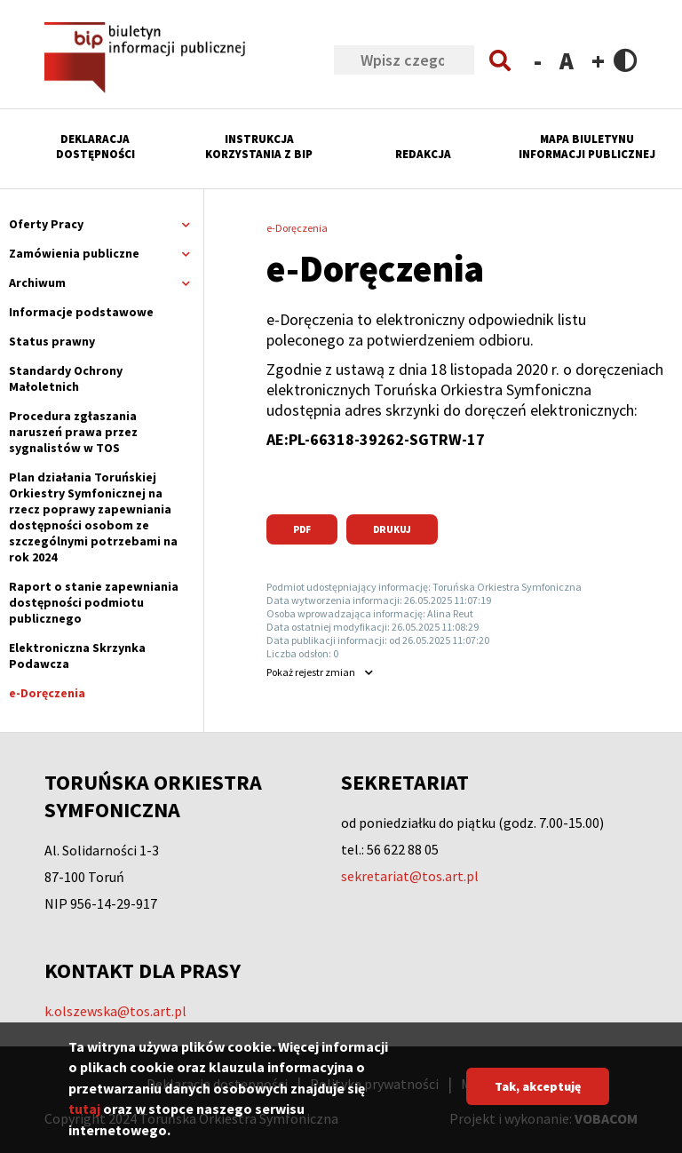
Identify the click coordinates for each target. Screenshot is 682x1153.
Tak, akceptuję (538, 1099)
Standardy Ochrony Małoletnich (66, 378)
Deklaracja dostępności (95, 146)
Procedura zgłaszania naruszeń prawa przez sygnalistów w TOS (73, 432)
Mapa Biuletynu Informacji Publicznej (587, 146)
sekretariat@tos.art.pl (410, 876)
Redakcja (423, 154)
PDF (302, 529)
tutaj (84, 1122)
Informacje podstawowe (81, 312)
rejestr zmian (310, 672)
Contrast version (626, 60)
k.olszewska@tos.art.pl (115, 1011)
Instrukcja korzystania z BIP (259, 146)
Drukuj (392, 529)
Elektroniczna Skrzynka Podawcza (77, 656)
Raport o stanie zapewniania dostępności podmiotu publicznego (93, 602)
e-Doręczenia (47, 693)
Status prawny (52, 341)
